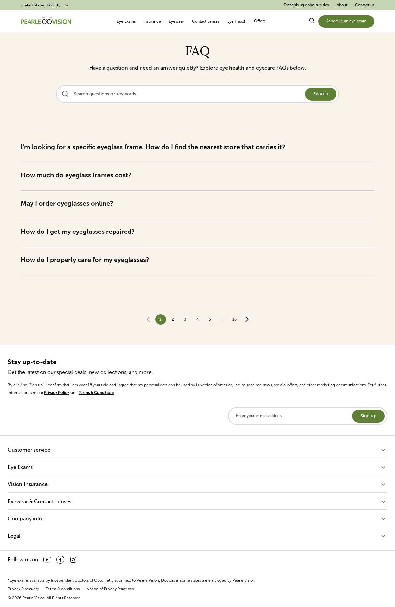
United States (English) (45, 5)
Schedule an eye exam (346, 21)
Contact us (364, 5)
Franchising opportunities (306, 5)
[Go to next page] (247, 319)
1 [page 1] (160, 319)
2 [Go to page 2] (173, 319)
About (342, 5)
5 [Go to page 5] (210, 319)
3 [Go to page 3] (185, 319)
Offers (259, 21)
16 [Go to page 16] (234, 319)
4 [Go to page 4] (197, 319)
